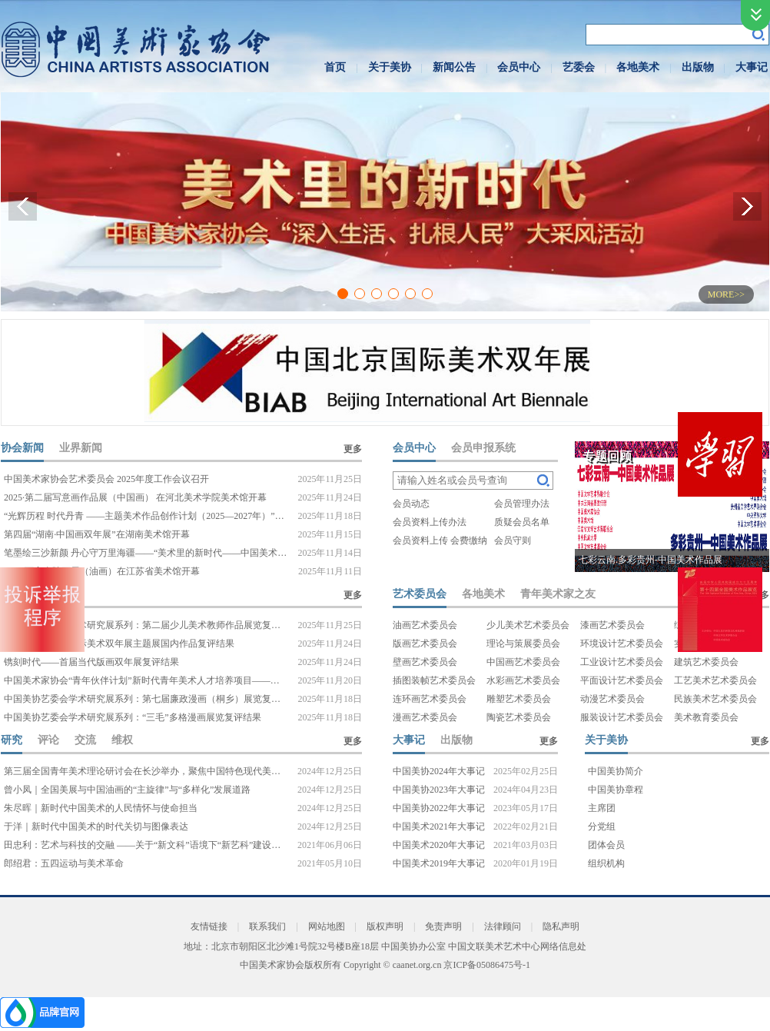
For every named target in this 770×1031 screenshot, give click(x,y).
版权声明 (385, 926)
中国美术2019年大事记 (439, 863)
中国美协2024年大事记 (439, 771)
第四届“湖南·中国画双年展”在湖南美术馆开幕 (97, 534)
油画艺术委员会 (425, 625)
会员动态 (411, 503)
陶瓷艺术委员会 (518, 717)
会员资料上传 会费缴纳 (440, 540)
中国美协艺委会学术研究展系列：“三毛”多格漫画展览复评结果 (132, 717)
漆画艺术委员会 (612, 625)
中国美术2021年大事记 (439, 826)
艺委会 (579, 67)
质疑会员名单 (521, 522)
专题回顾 (607, 456)
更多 (353, 449)
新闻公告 (454, 67)
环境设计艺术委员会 (621, 643)
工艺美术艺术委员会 (715, 680)
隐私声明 (561, 926)
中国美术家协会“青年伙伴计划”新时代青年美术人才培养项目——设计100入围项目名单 (146, 680)
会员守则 (512, 540)
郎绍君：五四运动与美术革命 (64, 863)
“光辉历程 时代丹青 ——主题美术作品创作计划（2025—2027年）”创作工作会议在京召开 (146, 516)
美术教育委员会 (706, 717)
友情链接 (209, 926)
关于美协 (389, 67)
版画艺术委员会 (425, 643)
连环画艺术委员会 (429, 698)
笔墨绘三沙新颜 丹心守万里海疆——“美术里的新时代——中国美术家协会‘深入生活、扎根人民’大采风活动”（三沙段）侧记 (146, 552)
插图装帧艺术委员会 (434, 680)
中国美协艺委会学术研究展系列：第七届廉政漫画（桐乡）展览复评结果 (146, 698)
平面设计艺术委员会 (621, 680)
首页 (335, 67)
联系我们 (267, 926)
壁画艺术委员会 (425, 662)
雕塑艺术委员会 (518, 698)
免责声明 (443, 926)
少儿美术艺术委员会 (527, 625)
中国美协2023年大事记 (439, 789)
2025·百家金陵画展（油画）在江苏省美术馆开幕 (102, 571)
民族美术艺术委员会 (715, 698)
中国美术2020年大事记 (439, 845)
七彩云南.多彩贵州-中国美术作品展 (650, 559)
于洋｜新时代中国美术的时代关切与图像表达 (96, 826)
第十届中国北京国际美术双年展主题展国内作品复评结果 (119, 643)
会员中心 (518, 67)
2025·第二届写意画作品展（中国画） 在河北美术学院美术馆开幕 (135, 497)
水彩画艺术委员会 (523, 680)
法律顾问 (502, 926)
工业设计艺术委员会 (621, 662)
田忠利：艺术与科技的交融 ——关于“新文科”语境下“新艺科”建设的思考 (146, 845)
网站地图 (326, 926)
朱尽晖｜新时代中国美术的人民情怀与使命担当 (100, 808)
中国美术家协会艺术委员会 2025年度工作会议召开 (106, 479)
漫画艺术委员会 (425, 717)
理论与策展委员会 (523, 643)
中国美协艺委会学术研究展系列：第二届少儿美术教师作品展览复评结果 (146, 625)
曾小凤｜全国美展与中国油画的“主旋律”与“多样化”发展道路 (127, 789)
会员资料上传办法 (429, 522)
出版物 (698, 67)
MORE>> (726, 294)
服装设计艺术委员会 (621, 717)
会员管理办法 (521, 503)
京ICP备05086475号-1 (486, 964)
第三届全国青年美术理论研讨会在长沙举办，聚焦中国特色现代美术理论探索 (146, 771)
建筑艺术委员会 (706, 662)
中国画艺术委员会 (523, 662)
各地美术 (637, 67)
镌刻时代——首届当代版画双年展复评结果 (91, 662)
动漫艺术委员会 (612, 698)
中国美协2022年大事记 (439, 808)
